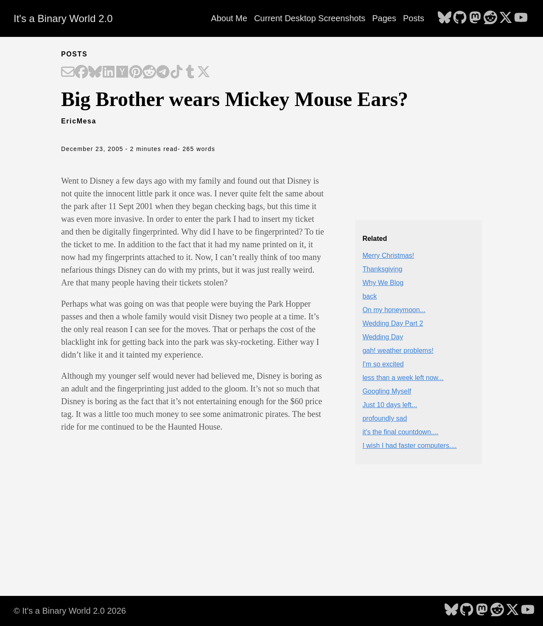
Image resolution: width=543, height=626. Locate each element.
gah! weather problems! (397, 350)
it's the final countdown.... (400, 432)
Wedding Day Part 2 (392, 323)
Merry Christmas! (388, 255)
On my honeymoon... (393, 309)
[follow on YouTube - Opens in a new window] (521, 18)
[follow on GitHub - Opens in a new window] (460, 18)
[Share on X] (203, 72)
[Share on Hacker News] (122, 72)
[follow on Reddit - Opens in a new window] (490, 18)
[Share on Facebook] (81, 72)
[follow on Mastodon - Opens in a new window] (475, 18)
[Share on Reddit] (149, 72)
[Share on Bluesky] (95, 72)
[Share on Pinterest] (136, 72)
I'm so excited (382, 364)
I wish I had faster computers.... (409, 445)
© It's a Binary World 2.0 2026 (70, 610)
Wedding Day (382, 337)
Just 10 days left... (389, 404)
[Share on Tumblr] (190, 72)
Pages (384, 18)
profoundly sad (384, 418)
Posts (413, 18)
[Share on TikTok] (176, 72)
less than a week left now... (402, 377)
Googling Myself (386, 391)
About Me (229, 18)
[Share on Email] (68, 72)
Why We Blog (382, 282)
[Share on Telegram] (163, 72)
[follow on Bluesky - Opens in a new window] (444, 18)
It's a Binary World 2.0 (63, 18)
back (369, 296)
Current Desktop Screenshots (309, 18)
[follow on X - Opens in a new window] (505, 18)
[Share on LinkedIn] (108, 72)
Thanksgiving (382, 269)
